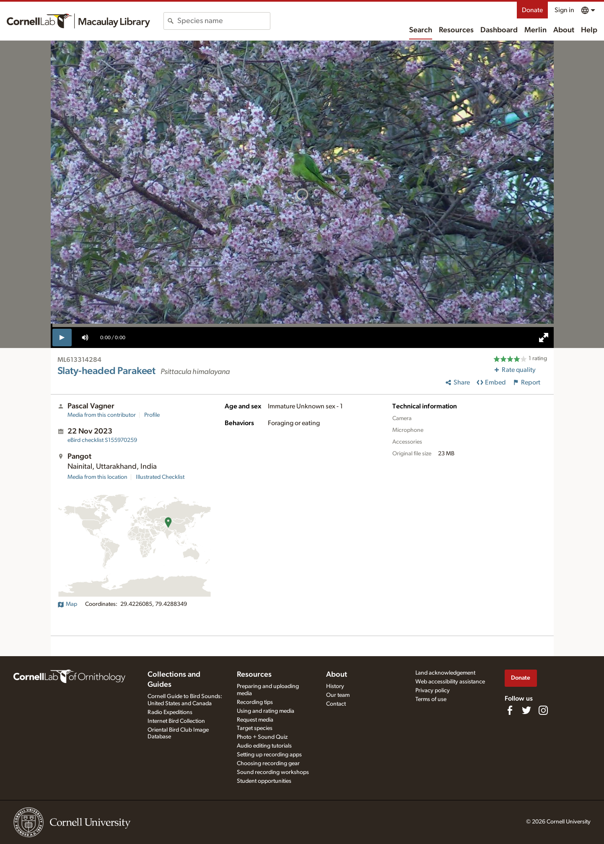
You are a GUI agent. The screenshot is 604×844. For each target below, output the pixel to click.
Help (589, 30)
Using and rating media (265, 711)
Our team (338, 695)
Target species (254, 728)
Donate (532, 10)
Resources (456, 30)
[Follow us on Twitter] (526, 710)
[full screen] (543, 337)
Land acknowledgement (445, 673)
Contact (336, 704)
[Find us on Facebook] (510, 710)
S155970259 (102, 440)
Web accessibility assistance (450, 682)
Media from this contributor (101, 415)
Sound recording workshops (273, 772)
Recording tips (255, 702)
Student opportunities (264, 781)
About (563, 30)
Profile (152, 415)
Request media (255, 720)
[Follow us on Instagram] (543, 710)
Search (420, 30)
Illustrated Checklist (160, 477)
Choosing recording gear (268, 763)
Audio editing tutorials (264, 746)
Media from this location (97, 477)
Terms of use (430, 699)
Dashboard (499, 30)
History (335, 686)
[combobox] (223, 21)
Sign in (564, 10)
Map (67, 604)
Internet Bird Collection (176, 721)
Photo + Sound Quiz (262, 737)
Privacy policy (432, 690)
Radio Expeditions (170, 712)
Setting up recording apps (269, 755)
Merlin (535, 30)
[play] (62, 337)
